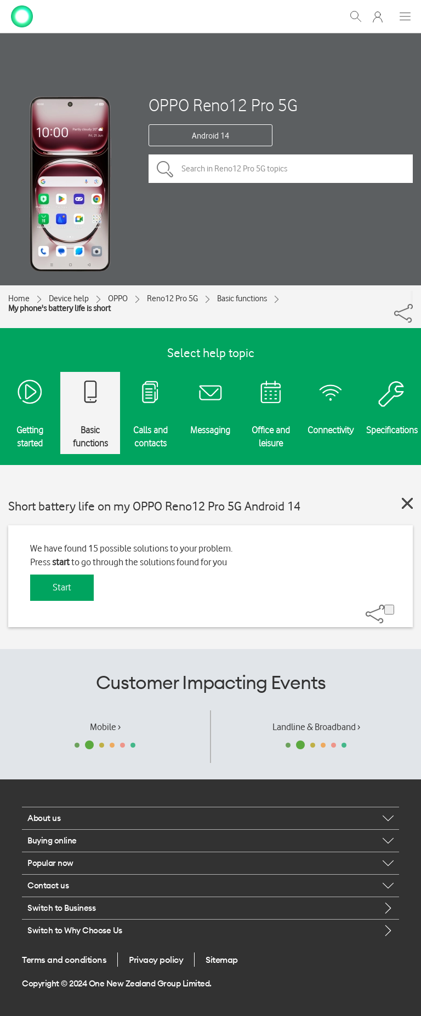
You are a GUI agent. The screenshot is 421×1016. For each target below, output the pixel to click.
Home (19, 298)
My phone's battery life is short (59, 308)
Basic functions (242, 298)
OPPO (118, 298)
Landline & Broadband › (316, 726)
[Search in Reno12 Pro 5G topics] (281, 168)
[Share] (412, 297)
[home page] (22, 15)
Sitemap (222, 959)
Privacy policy (156, 959)
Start (62, 587)
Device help (69, 298)
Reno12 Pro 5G (172, 298)
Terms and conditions (64, 959)
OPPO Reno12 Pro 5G (223, 105)
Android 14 (210, 136)
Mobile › (105, 726)
